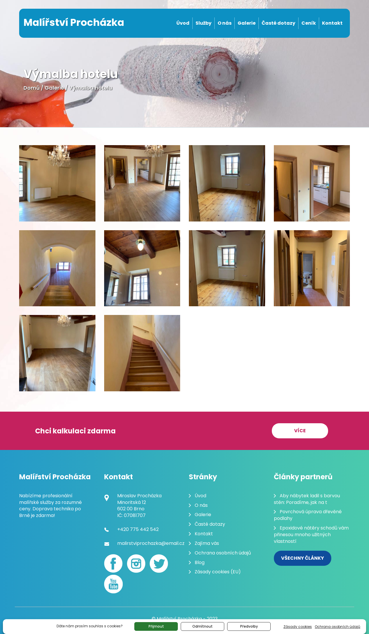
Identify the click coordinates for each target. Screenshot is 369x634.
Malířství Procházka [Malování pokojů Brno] (73, 22)
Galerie (247, 23)
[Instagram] (136, 563)
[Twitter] (158, 563)
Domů (31, 87)
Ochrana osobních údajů (337, 626)
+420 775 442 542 (138, 529)
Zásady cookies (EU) (218, 571)
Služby (203, 23)
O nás (224, 23)
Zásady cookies (297, 626)
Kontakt (332, 23)
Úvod (182, 23)
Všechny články (302, 558)
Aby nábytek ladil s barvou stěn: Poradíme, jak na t (307, 499)
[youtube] (113, 584)
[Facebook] (113, 563)
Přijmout (156, 626)
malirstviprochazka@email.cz (150, 543)
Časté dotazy (278, 23)
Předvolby (249, 626)
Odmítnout (202, 626)
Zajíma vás (207, 543)
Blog (200, 562)
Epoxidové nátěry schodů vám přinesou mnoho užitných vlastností (311, 535)
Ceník (308, 23)
